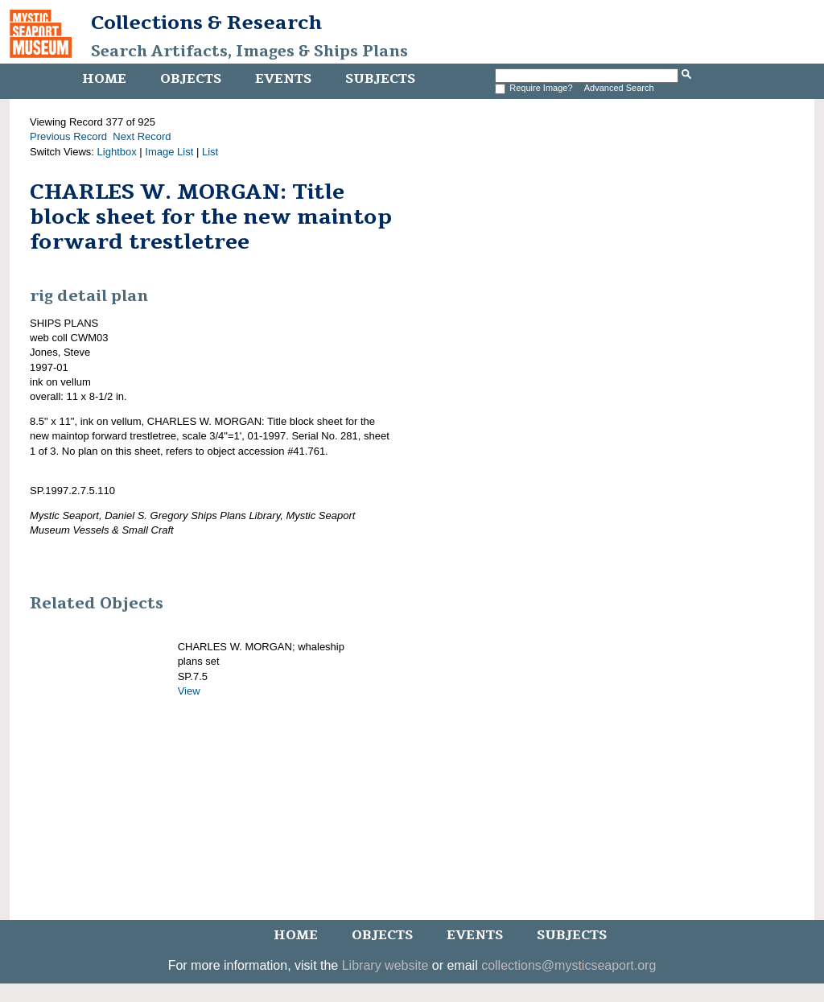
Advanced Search (619, 88)
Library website (385, 965)
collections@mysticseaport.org (568, 965)
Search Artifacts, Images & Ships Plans (249, 51)
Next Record (142, 136)
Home (104, 79)
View (189, 691)
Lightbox (117, 152)
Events (283, 79)
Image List (169, 152)
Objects (190, 79)
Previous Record (68, 136)
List (210, 152)
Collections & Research (206, 22)
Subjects (380, 79)
